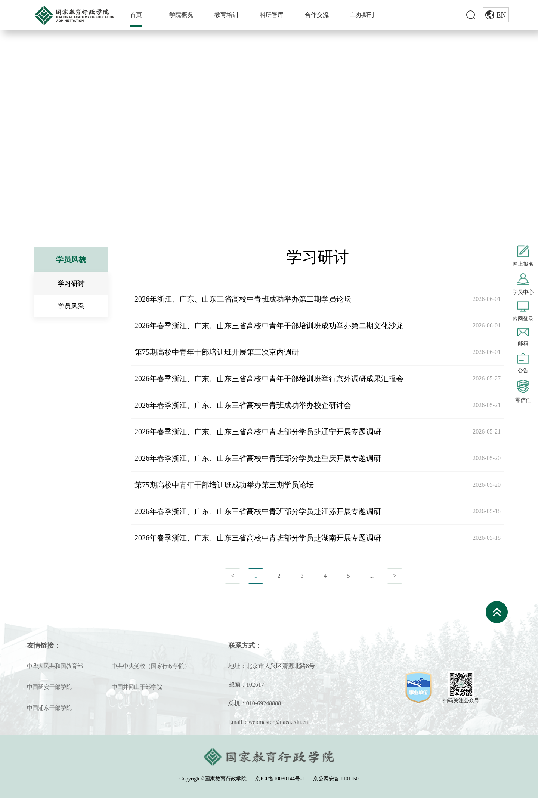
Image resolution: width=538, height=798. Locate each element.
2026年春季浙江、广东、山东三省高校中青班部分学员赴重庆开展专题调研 (257, 458)
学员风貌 (87, 137)
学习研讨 (121, 137)
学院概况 (181, 15)
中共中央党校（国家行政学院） (151, 666)
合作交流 (317, 15)
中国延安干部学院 (49, 687)
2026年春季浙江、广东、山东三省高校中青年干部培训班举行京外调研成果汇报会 (269, 379)
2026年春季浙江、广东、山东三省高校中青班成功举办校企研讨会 (242, 405)
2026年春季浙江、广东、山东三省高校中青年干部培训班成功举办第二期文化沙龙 (269, 325)
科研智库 (272, 15)
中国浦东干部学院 (49, 708)
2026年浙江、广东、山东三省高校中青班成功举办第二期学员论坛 (242, 299)
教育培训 (226, 15)
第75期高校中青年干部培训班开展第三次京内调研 (216, 352)
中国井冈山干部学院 (137, 687)
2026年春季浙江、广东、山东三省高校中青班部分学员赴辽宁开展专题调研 (257, 432)
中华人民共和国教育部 (55, 666)
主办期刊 (362, 15)
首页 (136, 15)
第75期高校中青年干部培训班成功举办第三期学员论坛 (224, 485)
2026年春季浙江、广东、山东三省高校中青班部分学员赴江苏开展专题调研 (257, 511)
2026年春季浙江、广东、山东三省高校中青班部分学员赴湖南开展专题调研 (257, 538)
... (372, 576)
